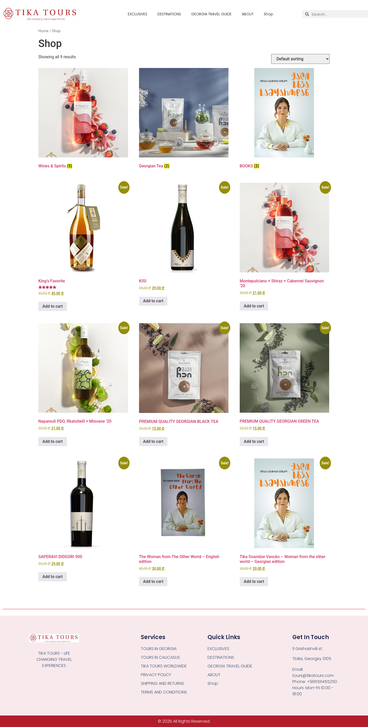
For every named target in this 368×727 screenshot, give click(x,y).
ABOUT (248, 14)
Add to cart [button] (52, 306)
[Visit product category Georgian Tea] (184, 119)
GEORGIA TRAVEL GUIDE (211, 14)
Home (43, 31)
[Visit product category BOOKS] (284, 119)
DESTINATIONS (169, 14)
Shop (268, 14)
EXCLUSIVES (137, 14)
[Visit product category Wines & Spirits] (83, 119)
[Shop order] (300, 59)
